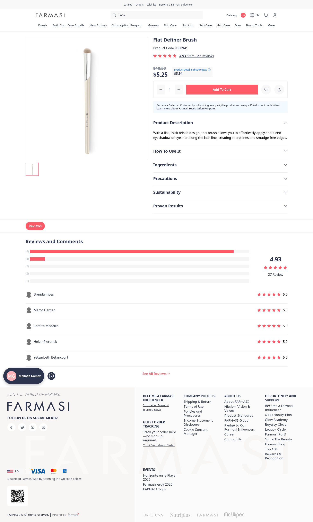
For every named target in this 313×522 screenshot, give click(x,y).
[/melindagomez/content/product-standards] (238, 416)
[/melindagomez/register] (139, 4)
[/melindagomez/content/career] (229, 434)
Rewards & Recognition (274, 456)
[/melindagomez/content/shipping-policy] (197, 402)
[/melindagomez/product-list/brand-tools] (254, 27)
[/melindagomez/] (50, 15)
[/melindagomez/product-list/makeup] (153, 27)
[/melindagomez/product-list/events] (43, 27)
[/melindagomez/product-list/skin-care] (170, 27)
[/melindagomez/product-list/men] (238, 27)
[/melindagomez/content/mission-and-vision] (241, 409)
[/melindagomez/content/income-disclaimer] (200, 422)
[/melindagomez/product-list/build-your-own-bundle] (68, 27)
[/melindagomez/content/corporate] (236, 420)
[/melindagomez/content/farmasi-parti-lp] (275, 434)
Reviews (35, 226)
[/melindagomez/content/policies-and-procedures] (200, 414)
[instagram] (22, 427)
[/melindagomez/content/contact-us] (233, 439)
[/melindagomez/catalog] (128, 4)
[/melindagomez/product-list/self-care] (205, 27)
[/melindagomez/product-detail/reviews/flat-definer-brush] (156, 374)
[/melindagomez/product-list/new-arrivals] (98, 27)
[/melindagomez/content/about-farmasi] (236, 402)
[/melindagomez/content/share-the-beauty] (278, 439)
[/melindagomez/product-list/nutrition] (188, 27)
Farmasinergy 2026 (158, 484)
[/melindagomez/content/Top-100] (271, 449)
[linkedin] (43, 427)
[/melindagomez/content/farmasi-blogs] (275, 444)
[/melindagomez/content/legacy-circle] (275, 430)
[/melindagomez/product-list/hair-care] (223, 27)
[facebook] (11, 427)
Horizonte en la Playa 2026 (159, 477)
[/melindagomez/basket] (265, 15)
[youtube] (33, 427)
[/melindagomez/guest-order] (159, 445)
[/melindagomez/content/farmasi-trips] (154, 489)
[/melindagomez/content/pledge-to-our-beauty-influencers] (241, 427)
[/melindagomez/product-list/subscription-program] (127, 27)
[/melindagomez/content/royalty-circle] (275, 425)
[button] (222, 89)
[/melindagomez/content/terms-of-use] (193, 407)
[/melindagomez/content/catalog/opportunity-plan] (278, 415)
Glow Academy (276, 420)
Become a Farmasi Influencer (279, 408)
